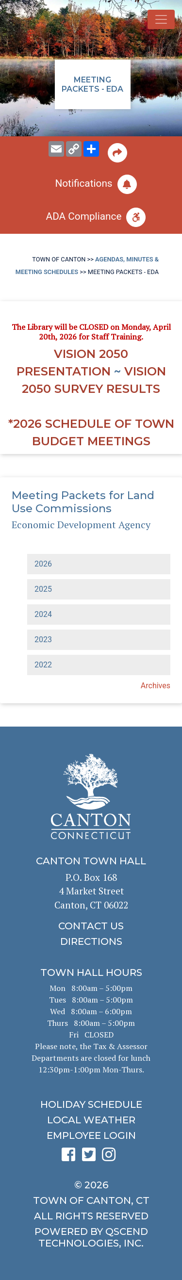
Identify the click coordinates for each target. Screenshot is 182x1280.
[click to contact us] (91, 926)
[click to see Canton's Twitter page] (91, 1157)
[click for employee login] (91, 1135)
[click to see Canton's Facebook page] (71, 1157)
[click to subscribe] (91, 184)
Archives (155, 685)
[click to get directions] (91, 941)
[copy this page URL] (74, 149)
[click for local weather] (91, 1120)
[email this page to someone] (56, 149)
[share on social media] (91, 149)
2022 (43, 664)
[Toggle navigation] (161, 19)
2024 (43, 614)
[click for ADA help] (91, 217)
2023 (43, 639)
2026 (43, 563)
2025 (43, 589)
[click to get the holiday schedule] (91, 1104)
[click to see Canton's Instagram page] (111, 1157)
